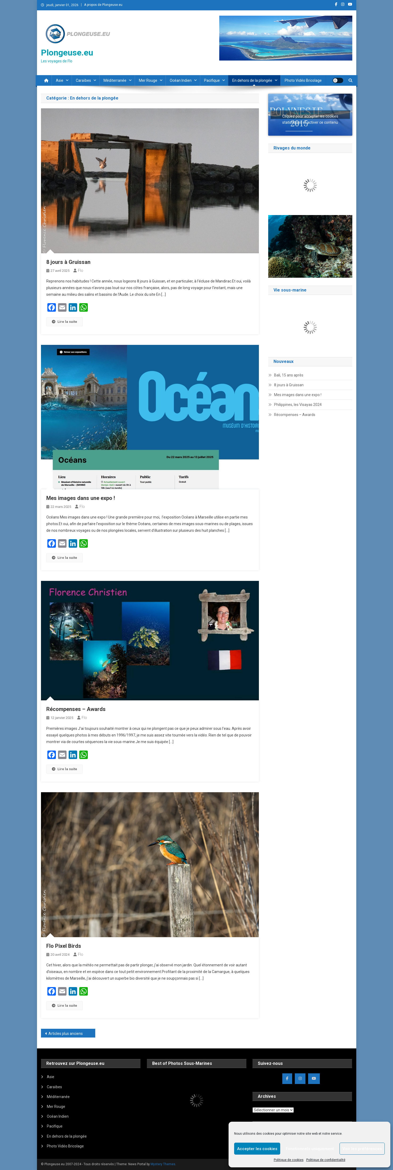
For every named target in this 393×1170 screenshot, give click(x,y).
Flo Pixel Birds (63, 946)
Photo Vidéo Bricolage (303, 80)
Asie (59, 80)
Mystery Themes (163, 1164)
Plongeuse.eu (67, 53)
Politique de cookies (289, 1160)
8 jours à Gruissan (68, 262)
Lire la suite (64, 322)
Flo (80, 270)
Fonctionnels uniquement (310, 1148)
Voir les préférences (362, 1148)
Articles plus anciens (65, 1033)
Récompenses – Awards (76, 709)
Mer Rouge (148, 80)
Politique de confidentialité (325, 1160)
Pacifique (212, 80)
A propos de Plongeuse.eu (103, 5)
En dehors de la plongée (252, 80)
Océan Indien (181, 80)
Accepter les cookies (257, 1148)
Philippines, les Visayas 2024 (298, 404)
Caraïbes (83, 80)
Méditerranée (115, 80)
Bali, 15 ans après (288, 375)
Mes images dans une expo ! (80, 498)
